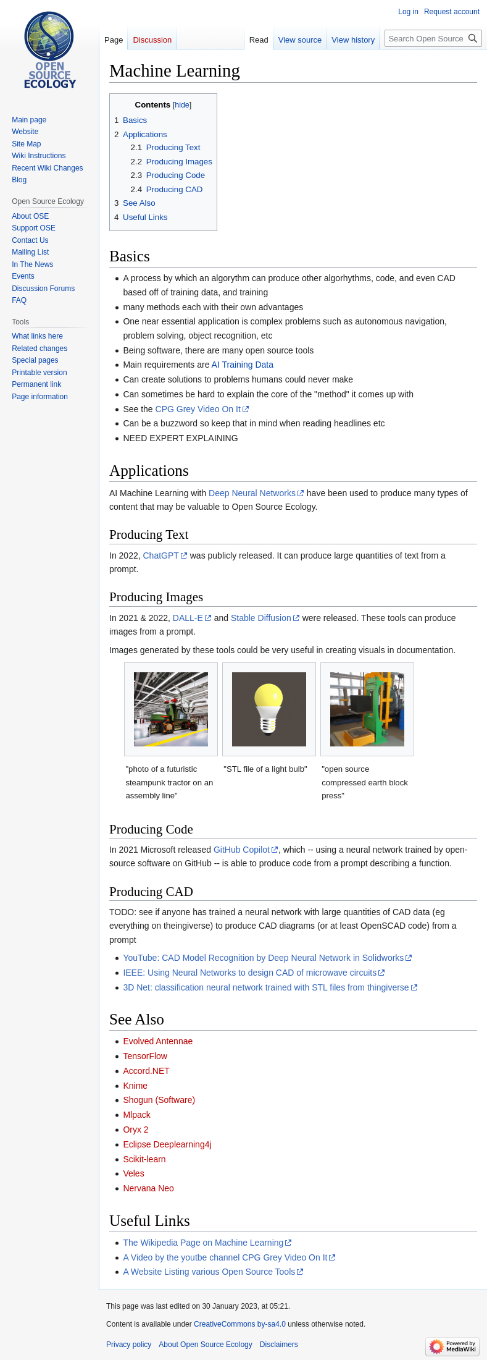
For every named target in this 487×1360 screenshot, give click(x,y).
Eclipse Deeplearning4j (167, 1144)
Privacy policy (128, 1344)
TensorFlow (145, 1056)
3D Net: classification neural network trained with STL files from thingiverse (266, 987)
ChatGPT (161, 555)
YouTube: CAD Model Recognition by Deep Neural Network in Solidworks (263, 958)
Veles (133, 1173)
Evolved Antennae (158, 1041)
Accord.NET (146, 1071)
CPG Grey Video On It (198, 409)
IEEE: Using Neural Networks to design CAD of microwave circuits (250, 973)
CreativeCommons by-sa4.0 (240, 1324)
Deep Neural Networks (252, 493)
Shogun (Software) (159, 1100)
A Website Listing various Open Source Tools (209, 1272)
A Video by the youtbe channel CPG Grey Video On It (225, 1257)
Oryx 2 (135, 1129)
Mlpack (136, 1115)
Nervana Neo (148, 1188)
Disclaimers (279, 1344)
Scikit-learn (144, 1159)
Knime (135, 1086)
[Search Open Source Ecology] (433, 38)
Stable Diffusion (261, 618)
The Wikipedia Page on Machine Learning (203, 1243)
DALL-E (188, 618)
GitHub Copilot (242, 850)
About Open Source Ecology (205, 1344)
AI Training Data (242, 365)
